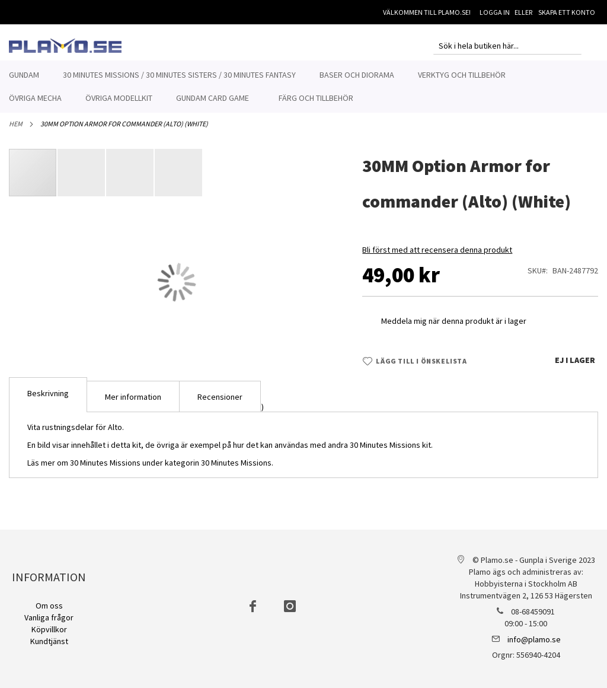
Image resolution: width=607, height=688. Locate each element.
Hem (16, 130)
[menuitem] (24, 75)
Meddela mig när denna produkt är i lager (453, 327)
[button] (81, 179)
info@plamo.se (534, 639)
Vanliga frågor (49, 617)
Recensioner (219, 403)
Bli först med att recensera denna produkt (437, 256)
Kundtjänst (49, 641)
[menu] (303, 86)
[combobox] (507, 46)
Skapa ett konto (566, 12)
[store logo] (65, 46)
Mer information (133, 403)
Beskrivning (48, 399)
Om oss (49, 605)
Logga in (495, 12)
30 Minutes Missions (236, 469)
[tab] (48, 401)
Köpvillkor (49, 629)
